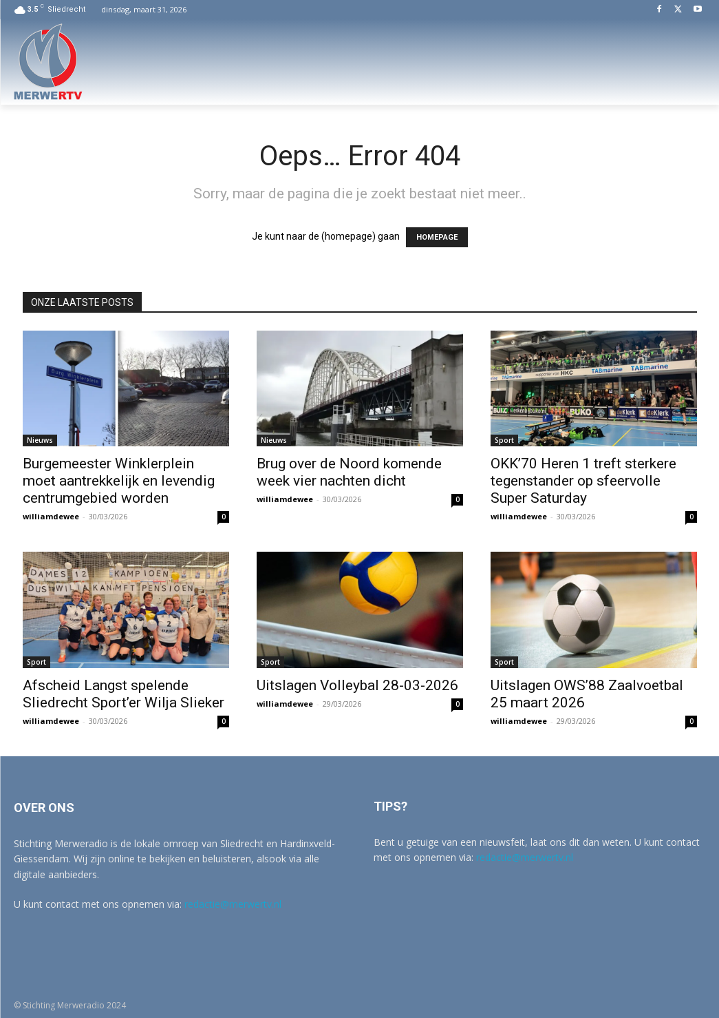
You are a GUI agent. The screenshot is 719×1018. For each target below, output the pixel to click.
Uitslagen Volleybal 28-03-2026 (357, 685)
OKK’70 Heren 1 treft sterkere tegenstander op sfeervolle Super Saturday (583, 480)
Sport (504, 440)
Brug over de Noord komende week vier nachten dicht (349, 472)
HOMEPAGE (437, 237)
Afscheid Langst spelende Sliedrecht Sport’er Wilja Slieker (123, 694)
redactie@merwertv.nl (232, 904)
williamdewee (51, 516)
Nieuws (40, 440)
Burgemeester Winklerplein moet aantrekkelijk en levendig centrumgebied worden (119, 480)
